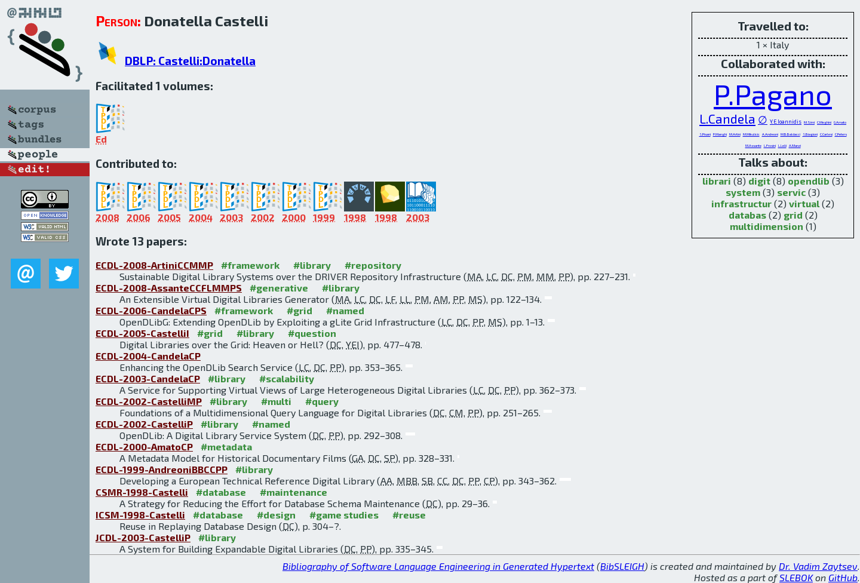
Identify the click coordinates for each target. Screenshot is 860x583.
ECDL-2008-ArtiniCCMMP (154, 265)
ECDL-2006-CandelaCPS (151, 310)
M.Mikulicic (751, 134)
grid (793, 214)
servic (791, 192)
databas (747, 214)
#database (221, 492)
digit (759, 180)
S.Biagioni (810, 134)
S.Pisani (705, 134)
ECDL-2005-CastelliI (142, 333)
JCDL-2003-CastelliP (143, 537)
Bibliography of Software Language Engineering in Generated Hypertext (438, 566)
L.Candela (727, 118)
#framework (250, 265)
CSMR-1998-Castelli (142, 492)
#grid (299, 310)
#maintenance (293, 492)
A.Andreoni (770, 134)
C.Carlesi (826, 134)
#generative (279, 287)
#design (276, 514)
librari (716, 180)
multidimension (766, 226)
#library (312, 265)
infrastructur (741, 203)
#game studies (344, 514)
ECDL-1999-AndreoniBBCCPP (162, 469)
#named (345, 310)
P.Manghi (720, 134)
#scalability (286, 378)
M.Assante (753, 145)
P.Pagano (773, 93)
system (743, 192)
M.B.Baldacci (790, 134)
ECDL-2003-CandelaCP (148, 378)
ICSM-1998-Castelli (140, 514)
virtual (804, 203)
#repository (373, 265)
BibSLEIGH (622, 566)
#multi (276, 401)
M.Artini (735, 134)
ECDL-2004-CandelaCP (148, 355)
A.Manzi (795, 145)
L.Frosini (770, 145)
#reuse (409, 514)
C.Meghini (824, 122)
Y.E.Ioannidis (785, 121)
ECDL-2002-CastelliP (144, 423)
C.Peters (841, 134)
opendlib (809, 180)
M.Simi (809, 122)
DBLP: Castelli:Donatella (190, 60)
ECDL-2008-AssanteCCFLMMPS (169, 287)
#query (322, 401)
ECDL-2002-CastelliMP (149, 401)
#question (312, 333)
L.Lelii (782, 145)
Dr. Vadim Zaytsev (818, 566)
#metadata (226, 446)
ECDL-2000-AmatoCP (144, 446)
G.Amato (840, 122)
